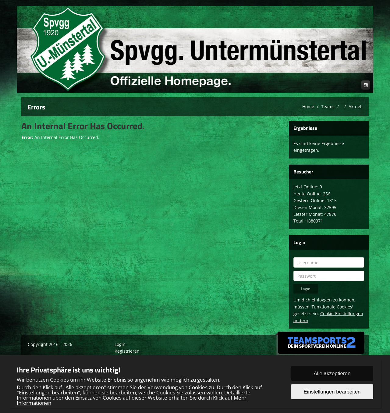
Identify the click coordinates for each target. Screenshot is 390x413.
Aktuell (356, 106)
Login (120, 344)
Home (308, 106)
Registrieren (127, 351)
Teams (328, 106)
